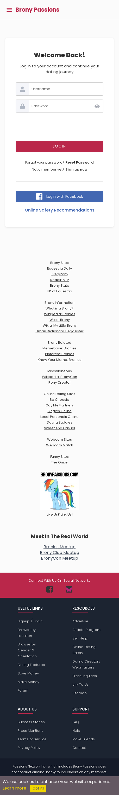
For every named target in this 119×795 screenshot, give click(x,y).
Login (38, 621)
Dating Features (31, 664)
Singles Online (60, 411)
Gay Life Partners (60, 405)
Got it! (38, 788)
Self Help (79, 638)
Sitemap (79, 693)
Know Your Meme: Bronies (60, 359)
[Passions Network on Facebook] (49, 589)
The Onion (59, 462)
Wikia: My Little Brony (60, 325)
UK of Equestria (59, 291)
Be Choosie (59, 399)
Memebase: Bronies (59, 348)
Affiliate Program (86, 629)
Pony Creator (59, 382)
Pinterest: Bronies (59, 353)
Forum (23, 690)
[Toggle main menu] (9, 10)
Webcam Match (59, 445)
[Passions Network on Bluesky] (69, 589)
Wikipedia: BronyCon (59, 376)
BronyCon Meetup (59, 558)
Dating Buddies (59, 422)
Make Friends (83, 739)
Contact (79, 747)
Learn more (14, 788)
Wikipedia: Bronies (59, 314)
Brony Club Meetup (59, 552)
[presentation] (59, 127)
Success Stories (31, 722)
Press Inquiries (84, 675)
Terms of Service (32, 739)
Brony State (59, 285)
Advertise (80, 621)
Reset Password (79, 162)
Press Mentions (30, 730)
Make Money (28, 681)
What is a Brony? (59, 308)
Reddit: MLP (59, 279)
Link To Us (80, 684)
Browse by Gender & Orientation (27, 650)
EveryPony (59, 274)
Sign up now (76, 169)
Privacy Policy (29, 747)
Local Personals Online (59, 416)
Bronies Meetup (59, 547)
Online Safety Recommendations (60, 210)
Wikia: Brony (59, 319)
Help (76, 730)
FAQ (75, 722)
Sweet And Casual (59, 428)
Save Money (28, 673)
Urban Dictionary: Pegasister (60, 331)
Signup (23, 621)
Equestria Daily (59, 268)
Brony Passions (37, 10)
